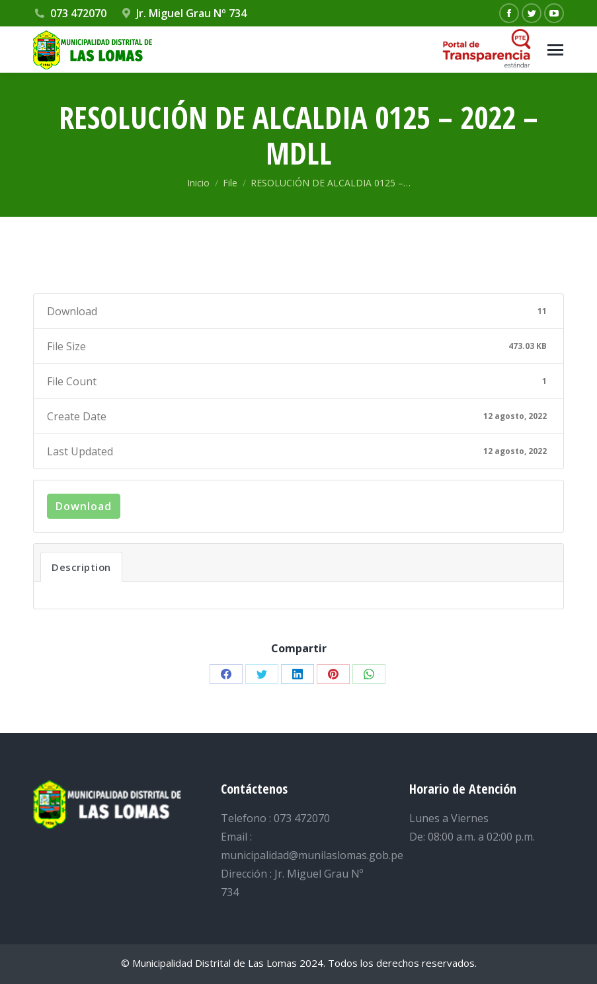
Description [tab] (81, 567)
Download (84, 506)
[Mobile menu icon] (555, 50)
